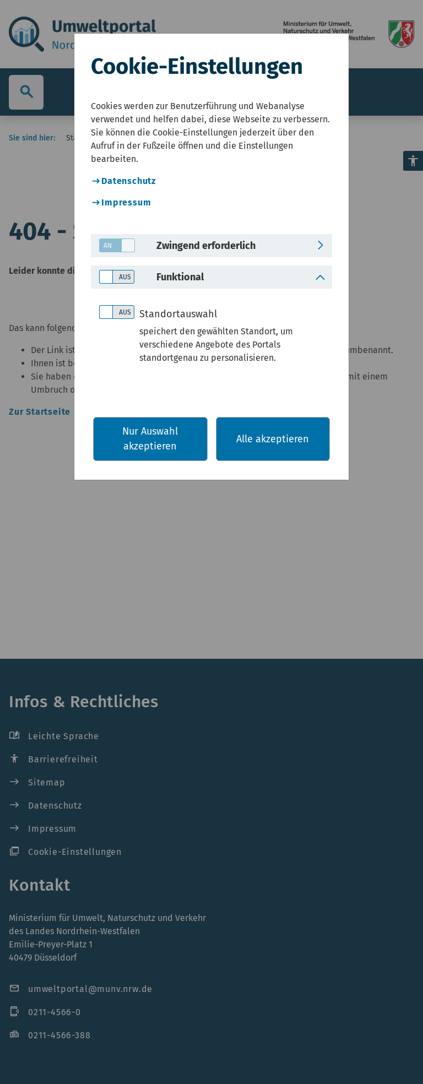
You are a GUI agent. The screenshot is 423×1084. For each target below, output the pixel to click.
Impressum (126, 202)
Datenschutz (128, 181)
